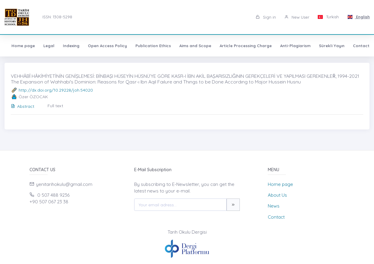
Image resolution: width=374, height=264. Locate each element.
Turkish (328, 16)
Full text (55, 105)
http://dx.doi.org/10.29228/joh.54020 (56, 90)
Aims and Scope (195, 45)
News (274, 206)
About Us (277, 195)
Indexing (71, 45)
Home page (23, 45)
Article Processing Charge (246, 45)
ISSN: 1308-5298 (57, 16)
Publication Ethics (153, 45)
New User (296, 17)
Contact (361, 45)
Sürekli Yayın (332, 45)
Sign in (266, 17)
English (358, 16)
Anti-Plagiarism (295, 45)
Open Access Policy (107, 45)
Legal (48, 45)
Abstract (22, 106)
